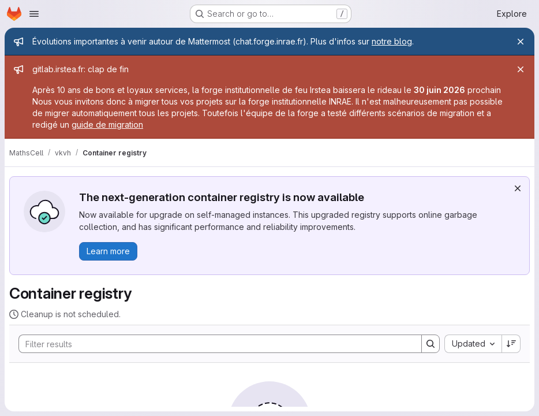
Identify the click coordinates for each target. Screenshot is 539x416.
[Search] (214, 344)
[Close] (520, 42)
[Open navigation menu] (34, 14)
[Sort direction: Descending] (511, 344)
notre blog (392, 41)
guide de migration (107, 124)
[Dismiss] (518, 188)
